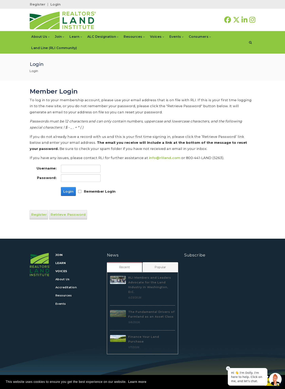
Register (37, 4)
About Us (62, 279)
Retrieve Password (68, 215)
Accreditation (66, 287)
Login (55, 4)
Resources (63, 295)
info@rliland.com (164, 158)
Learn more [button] (137, 381)
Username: (47, 168)
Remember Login (100, 191)
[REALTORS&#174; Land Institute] (63, 20)
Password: (47, 178)
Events (60, 304)
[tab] (124, 267)
